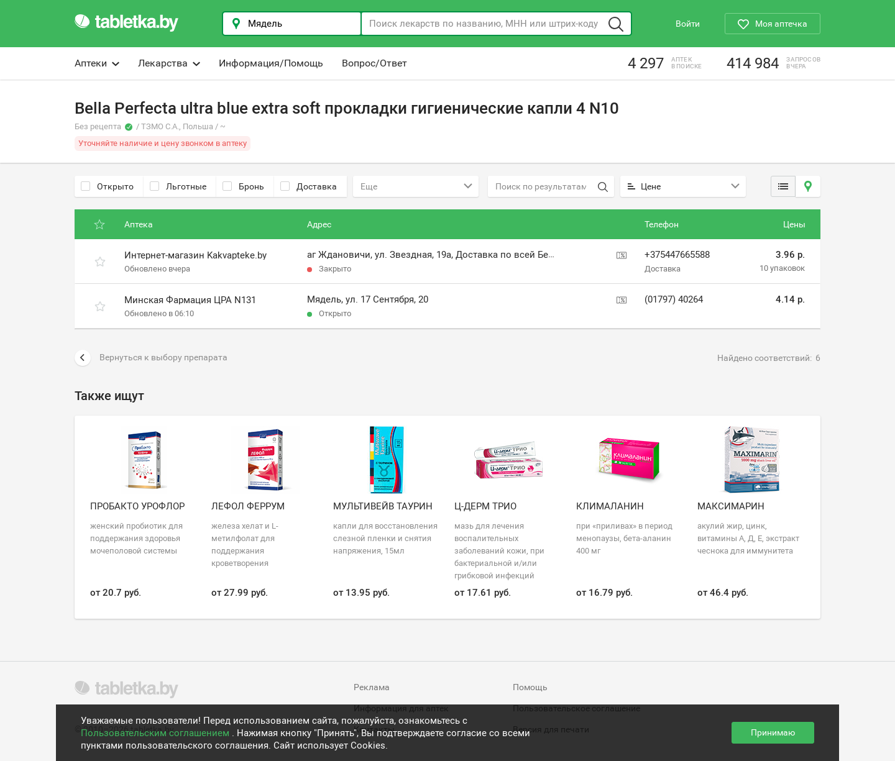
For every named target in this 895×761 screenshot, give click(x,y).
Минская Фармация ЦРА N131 (190, 300)
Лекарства (169, 63)
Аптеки (97, 63)
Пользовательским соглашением (156, 733)
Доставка (308, 186)
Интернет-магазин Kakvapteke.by (195, 255)
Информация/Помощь (271, 63)
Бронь (243, 186)
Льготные (178, 186)
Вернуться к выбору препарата (151, 358)
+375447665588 (677, 254)
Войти (688, 24)
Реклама (372, 687)
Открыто (107, 186)
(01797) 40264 (674, 299)
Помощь (530, 687)
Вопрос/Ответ (374, 63)
